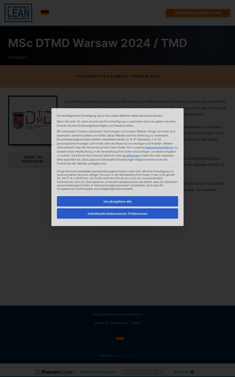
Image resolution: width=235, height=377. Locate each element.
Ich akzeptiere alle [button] (118, 165)
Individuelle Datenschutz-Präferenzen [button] (118, 177)
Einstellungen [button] (131, 119)
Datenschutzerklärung (159, 111)
